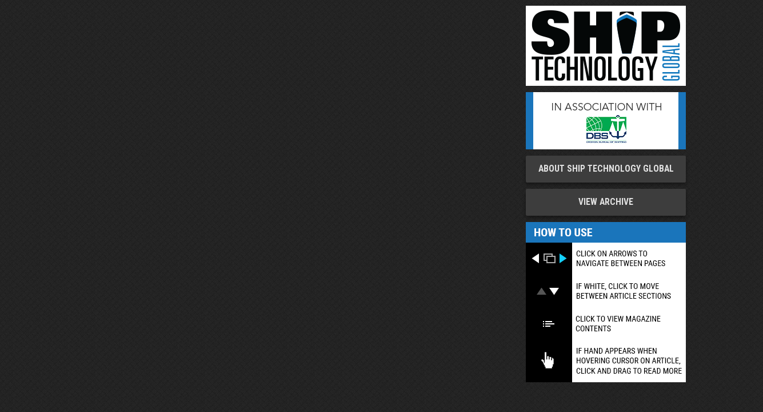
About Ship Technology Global (606, 169)
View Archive (605, 202)
